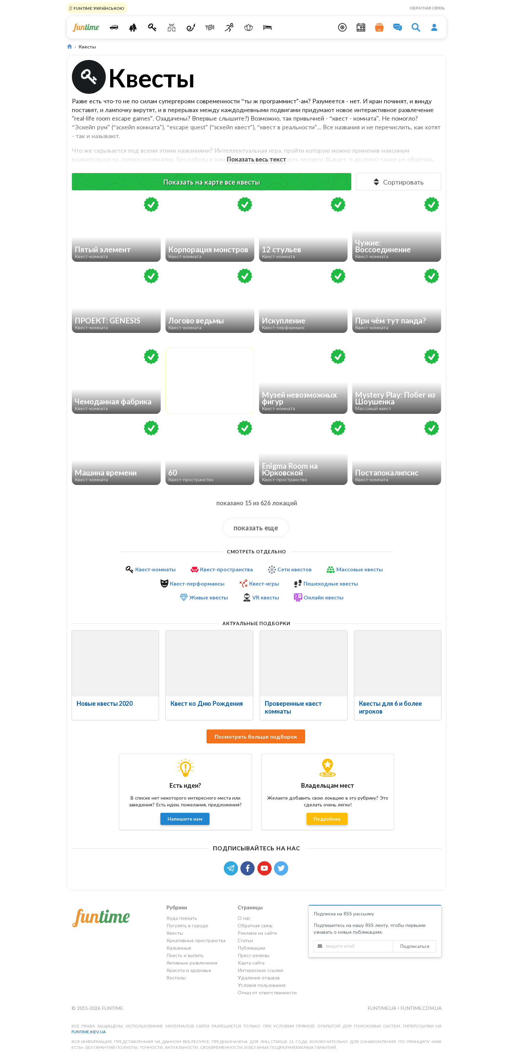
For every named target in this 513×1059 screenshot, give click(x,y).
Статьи (245, 940)
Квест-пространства (226, 569)
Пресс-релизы (253, 955)
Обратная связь (427, 7)
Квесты (174, 933)
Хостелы (176, 977)
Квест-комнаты (155, 569)
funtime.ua (382, 1008)
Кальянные (178, 948)
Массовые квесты (359, 569)
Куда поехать (181, 918)
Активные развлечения (191, 963)
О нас (244, 918)
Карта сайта (251, 963)
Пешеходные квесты (330, 583)
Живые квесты (208, 597)
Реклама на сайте (257, 933)
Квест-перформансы (197, 583)
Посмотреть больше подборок (256, 736)
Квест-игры (264, 583)
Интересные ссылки (260, 970)
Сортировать (397, 182)
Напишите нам (184, 819)
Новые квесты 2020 (105, 703)
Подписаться (414, 946)
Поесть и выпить (185, 955)
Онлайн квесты (323, 597)
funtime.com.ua (420, 1008)
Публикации (251, 948)
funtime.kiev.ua (89, 1031)
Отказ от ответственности (267, 992)
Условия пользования (261, 985)
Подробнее (327, 819)
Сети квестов (294, 569)
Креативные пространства (195, 940)
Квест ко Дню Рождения (207, 703)
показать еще (256, 528)
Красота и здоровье (188, 970)
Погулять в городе (187, 925)
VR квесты (265, 597)
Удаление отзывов (259, 977)
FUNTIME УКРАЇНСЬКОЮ (98, 7)
